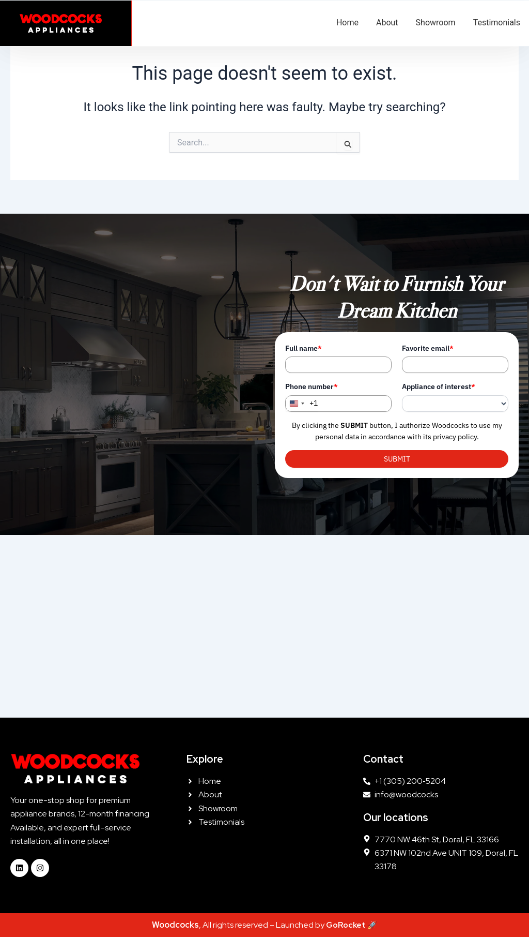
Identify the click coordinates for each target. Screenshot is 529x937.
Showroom (436, 22)
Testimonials (496, 22)
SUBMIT (397, 459)
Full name (303, 348)
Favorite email (428, 348)
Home (347, 22)
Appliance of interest (438, 386)
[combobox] (302, 403)
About (387, 22)
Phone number (311, 386)
